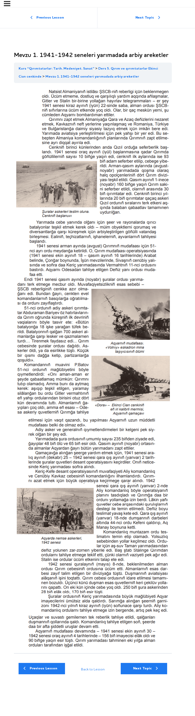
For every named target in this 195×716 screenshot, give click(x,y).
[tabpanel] (93, 368)
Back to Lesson (93, 669)
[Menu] (7, 3)
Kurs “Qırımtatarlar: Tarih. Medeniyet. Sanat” (56, 68)
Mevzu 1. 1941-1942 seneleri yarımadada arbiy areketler (92, 76)
